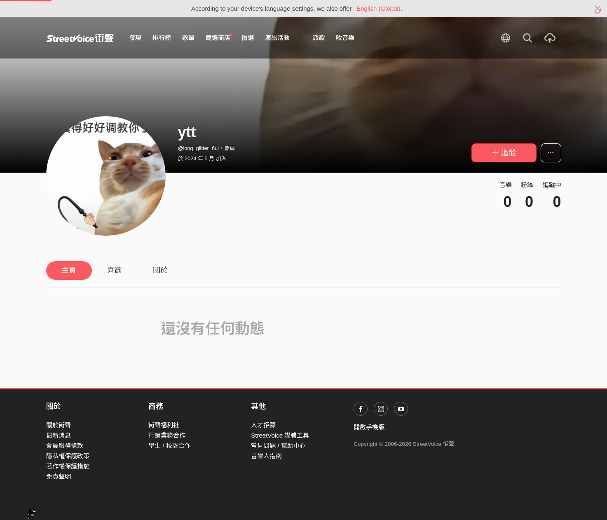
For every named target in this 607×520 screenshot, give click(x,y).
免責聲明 (58, 476)
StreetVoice (80, 38)
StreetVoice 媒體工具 (280, 435)
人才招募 (263, 425)
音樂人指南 (266, 455)
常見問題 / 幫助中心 (278, 445)
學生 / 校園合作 (169, 445)
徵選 (247, 37)
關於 (160, 270)
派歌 (318, 37)
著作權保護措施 (67, 466)
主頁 (68, 270)
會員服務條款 (64, 445)
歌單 (188, 37)
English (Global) (378, 8)
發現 (135, 37)
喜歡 (114, 270)
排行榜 (161, 37)
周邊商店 (219, 37)
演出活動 (277, 37)
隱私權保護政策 (67, 455)
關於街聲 (58, 425)
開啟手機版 (369, 427)
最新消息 (58, 435)
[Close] (597, 9)
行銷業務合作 (166, 435)
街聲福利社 (163, 425)
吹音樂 (345, 37)
